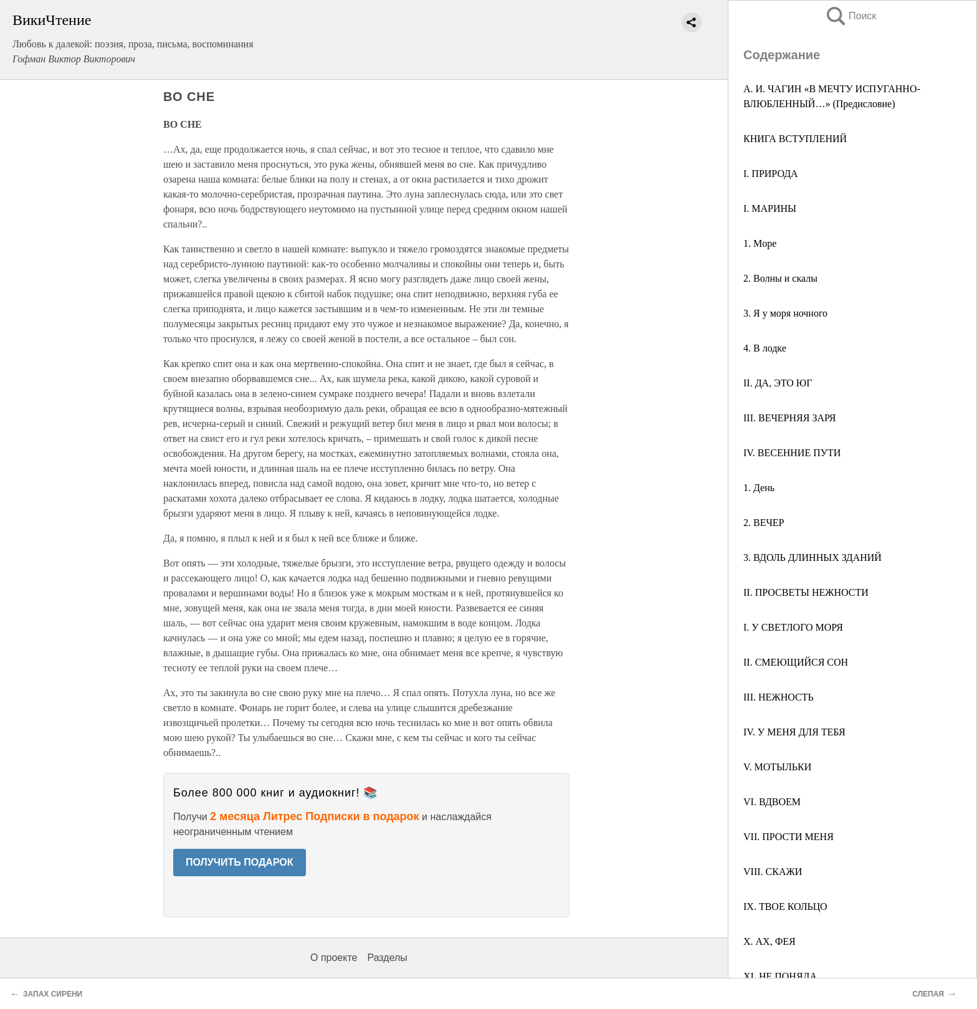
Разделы (387, 957)
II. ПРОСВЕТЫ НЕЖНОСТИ (806, 592)
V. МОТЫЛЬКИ (777, 767)
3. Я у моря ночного (785, 313)
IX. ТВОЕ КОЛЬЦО (785, 906)
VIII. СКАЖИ (772, 871)
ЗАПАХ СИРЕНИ (52, 994)
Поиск (850, 16)
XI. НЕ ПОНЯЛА (780, 976)
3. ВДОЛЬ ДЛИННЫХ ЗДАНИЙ (812, 557)
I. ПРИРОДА (770, 173)
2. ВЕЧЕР (763, 522)
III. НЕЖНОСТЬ (778, 697)
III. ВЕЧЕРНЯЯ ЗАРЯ (789, 418)
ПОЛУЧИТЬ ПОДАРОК (239, 862)
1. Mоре (759, 243)
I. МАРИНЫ (769, 208)
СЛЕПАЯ (928, 994)
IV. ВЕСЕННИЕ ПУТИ (792, 452)
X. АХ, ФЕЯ (769, 941)
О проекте (333, 957)
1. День (758, 487)
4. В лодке (764, 348)
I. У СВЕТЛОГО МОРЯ (793, 627)
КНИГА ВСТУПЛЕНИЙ (795, 138)
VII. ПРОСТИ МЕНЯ (788, 836)
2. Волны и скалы (780, 278)
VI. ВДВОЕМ (772, 801)
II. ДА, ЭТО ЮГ (778, 383)
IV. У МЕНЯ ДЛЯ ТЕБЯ (794, 732)
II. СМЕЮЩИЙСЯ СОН (795, 662)
